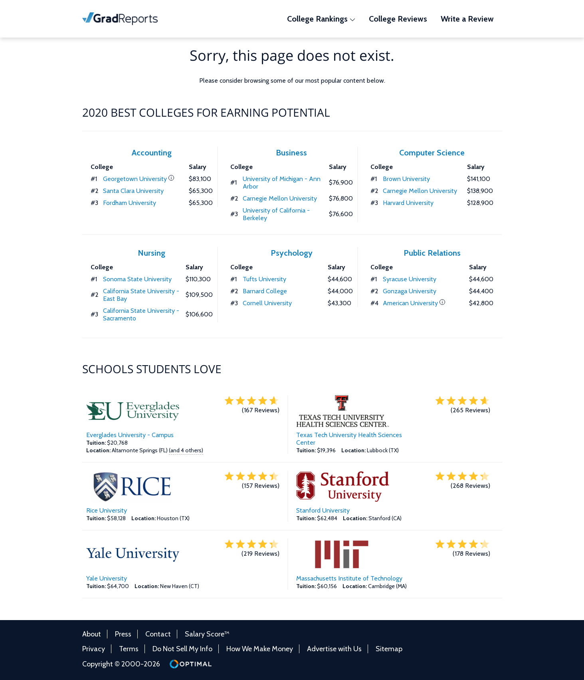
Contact (158, 634)
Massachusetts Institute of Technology (349, 578)
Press (123, 634)
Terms (129, 648)
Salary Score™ (207, 634)
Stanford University (323, 510)
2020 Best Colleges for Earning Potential (206, 112)
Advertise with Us (334, 648)
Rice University (106, 510)
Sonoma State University (137, 279)
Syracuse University (409, 279)
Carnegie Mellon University (280, 198)
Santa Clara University (133, 191)
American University (410, 303)
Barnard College (265, 291)
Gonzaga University (409, 291)
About (91, 634)
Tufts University (264, 279)
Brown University (406, 179)
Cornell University (267, 303)
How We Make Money (259, 648)
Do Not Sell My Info (182, 648)
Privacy (93, 648)
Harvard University (408, 203)
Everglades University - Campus (130, 435)
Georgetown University (135, 179)
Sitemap (389, 648)
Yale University (106, 578)
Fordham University (129, 203)
